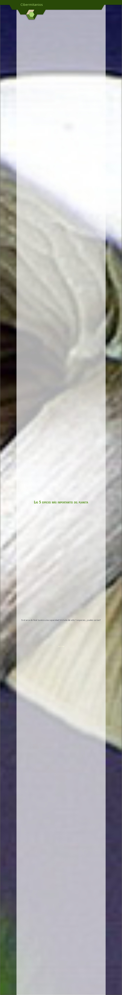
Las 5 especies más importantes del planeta (61, 502)
